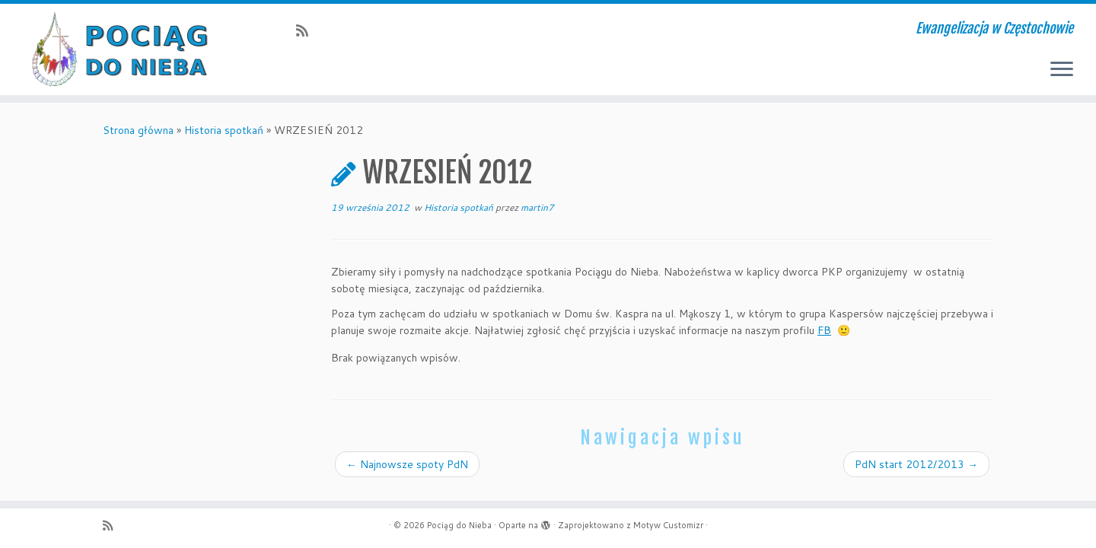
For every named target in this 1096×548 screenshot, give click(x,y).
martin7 (537, 207)
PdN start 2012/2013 (916, 464)
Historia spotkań (223, 130)
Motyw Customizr (668, 525)
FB (824, 330)
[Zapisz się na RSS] (307, 30)
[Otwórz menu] (1061, 70)
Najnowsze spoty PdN (407, 464)
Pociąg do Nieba (459, 525)
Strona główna (138, 130)
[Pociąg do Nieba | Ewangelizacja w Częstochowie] (126, 49)
